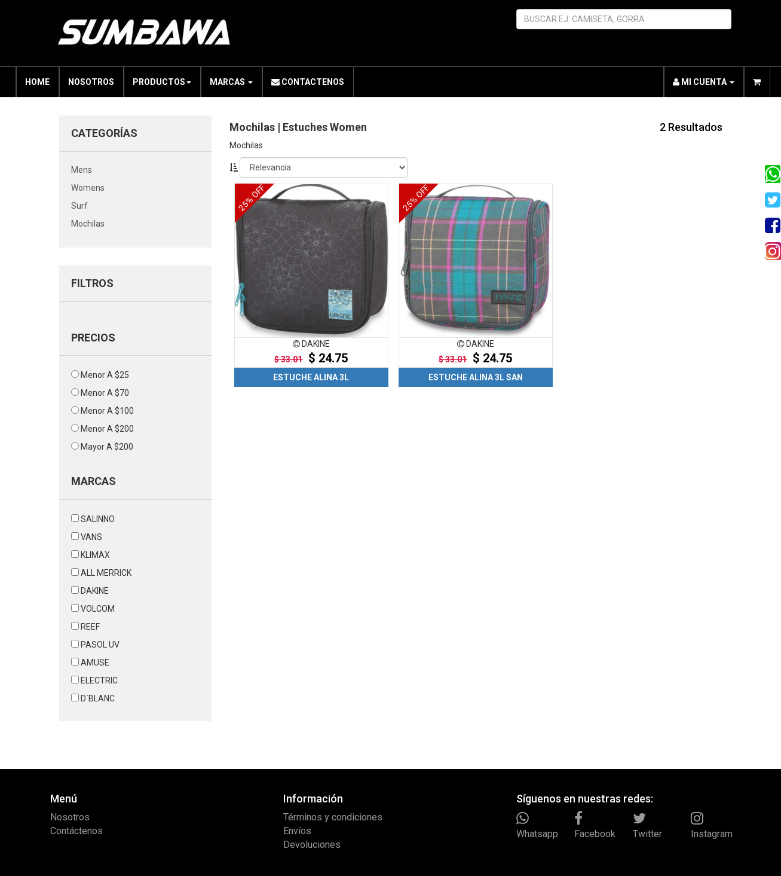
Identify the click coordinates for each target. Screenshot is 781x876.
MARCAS (231, 82)
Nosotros (70, 817)
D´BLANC (98, 698)
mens (81, 170)
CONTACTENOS (307, 82)
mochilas (88, 223)
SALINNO (98, 519)
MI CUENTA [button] (703, 82)
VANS (91, 537)
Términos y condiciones (332, 817)
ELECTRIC (99, 680)
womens (88, 188)
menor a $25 (105, 375)
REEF (90, 626)
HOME (37, 82)
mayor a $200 (107, 446)
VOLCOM (98, 608)
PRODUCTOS (162, 82)
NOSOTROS (91, 82)
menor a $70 (105, 393)
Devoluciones (312, 844)
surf (79, 205)
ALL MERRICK (106, 573)
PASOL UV (100, 644)
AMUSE (95, 662)
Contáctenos (76, 831)
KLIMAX (95, 555)
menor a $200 (107, 429)
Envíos (297, 831)
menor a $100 (107, 411)
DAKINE (95, 591)
